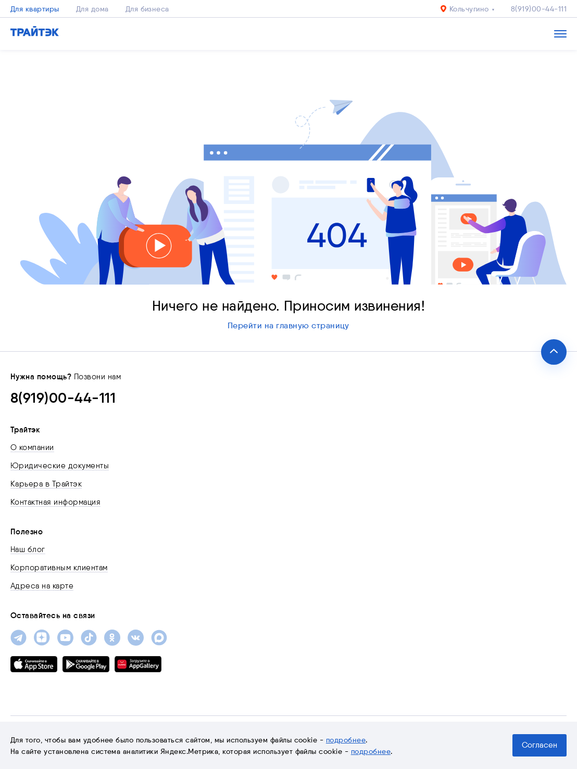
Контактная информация (55, 502)
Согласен (539, 745)
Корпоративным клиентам (59, 567)
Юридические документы (59, 465)
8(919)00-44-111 (539, 8)
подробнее (346, 740)
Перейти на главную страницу (288, 325)
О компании (32, 447)
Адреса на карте (41, 586)
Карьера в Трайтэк (46, 484)
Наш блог (27, 549)
